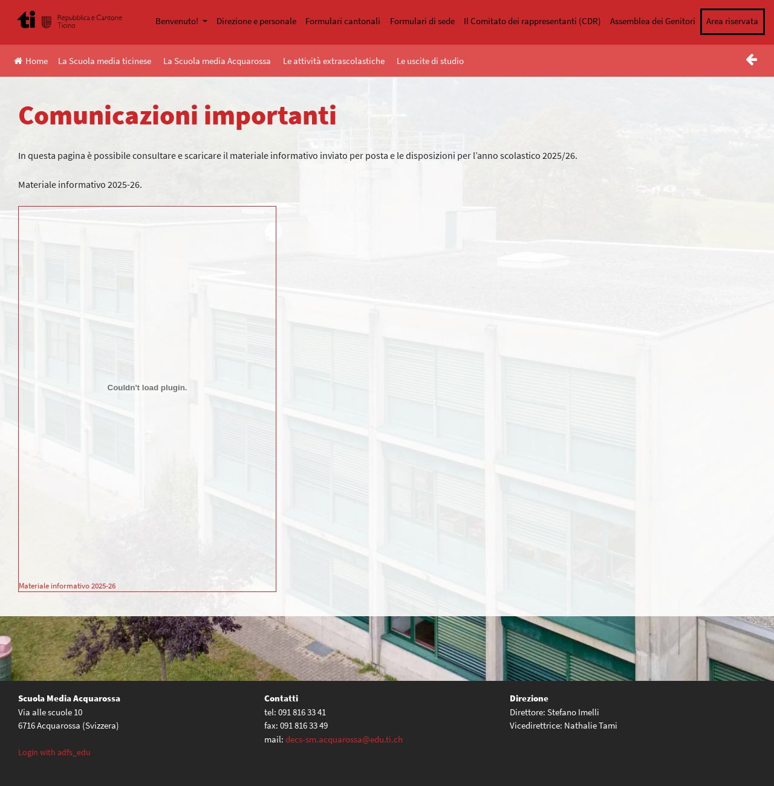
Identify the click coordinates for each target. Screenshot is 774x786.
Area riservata (732, 21)
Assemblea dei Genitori (652, 21)
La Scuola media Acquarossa (217, 60)
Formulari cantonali (342, 21)
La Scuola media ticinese (104, 60)
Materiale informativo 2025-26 (67, 585)
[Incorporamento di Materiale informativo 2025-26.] (147, 388)
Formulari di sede (422, 21)
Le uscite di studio (430, 60)
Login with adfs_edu (54, 752)
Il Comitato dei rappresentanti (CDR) (532, 21)
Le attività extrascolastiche (334, 60)
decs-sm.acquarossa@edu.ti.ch (344, 739)
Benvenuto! (177, 21)
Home (31, 60)
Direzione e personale (256, 21)
